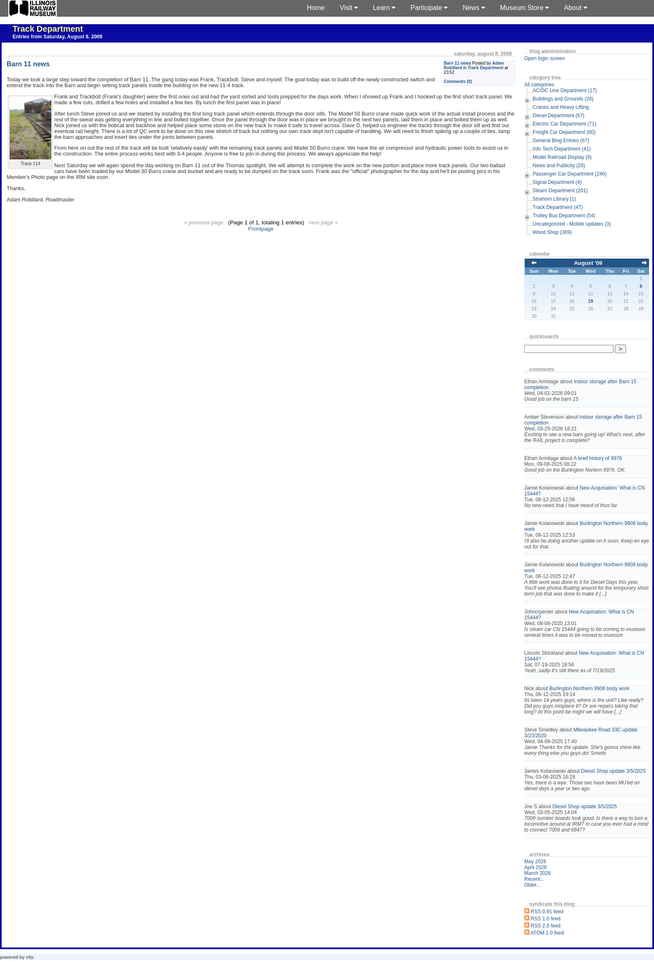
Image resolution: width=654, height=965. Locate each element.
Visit (349, 7)
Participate (429, 7)
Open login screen (544, 58)
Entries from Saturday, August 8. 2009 (57, 37)
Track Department (48, 28)
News (474, 7)
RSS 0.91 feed (547, 912)
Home (316, 7)
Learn (384, 7)
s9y (29, 957)
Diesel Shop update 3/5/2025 (613, 771)
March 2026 (537, 873)
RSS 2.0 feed (545, 926)
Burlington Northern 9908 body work (589, 688)
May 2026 (535, 861)
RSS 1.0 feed (545, 919)
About (575, 7)
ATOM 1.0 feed (547, 933)
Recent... (534, 879)
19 (590, 301)
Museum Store (524, 7)
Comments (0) (458, 81)
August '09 (588, 263)
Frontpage (261, 229)
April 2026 (535, 867)
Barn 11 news (457, 63)
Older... (532, 885)
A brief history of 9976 (598, 458)
